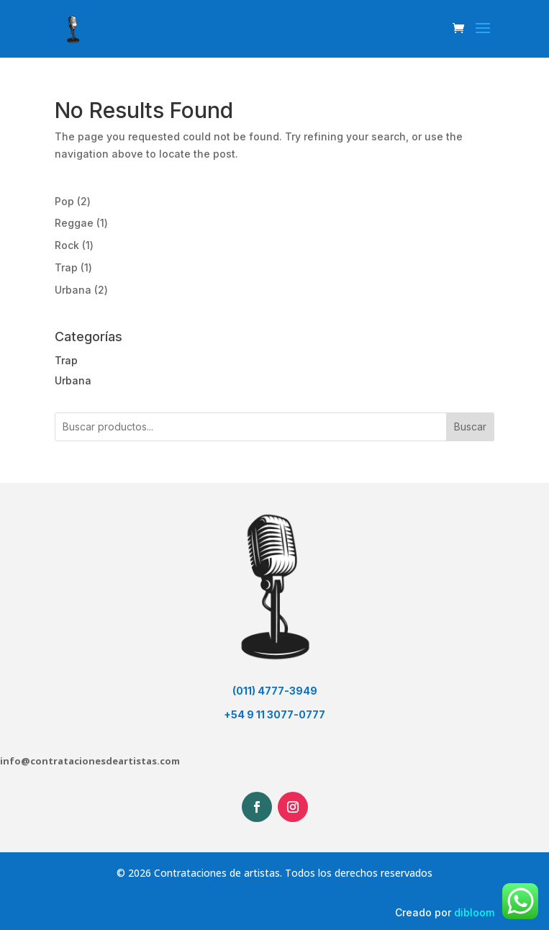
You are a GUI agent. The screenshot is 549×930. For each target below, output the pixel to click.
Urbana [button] (73, 380)
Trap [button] (66, 360)
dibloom (474, 912)
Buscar (470, 426)
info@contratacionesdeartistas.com (90, 760)
